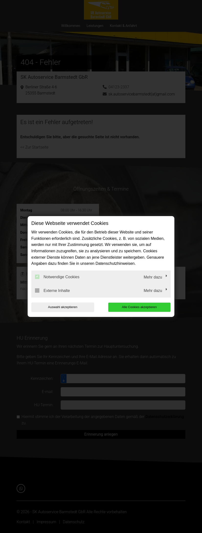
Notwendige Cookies (57, 277)
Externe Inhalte (52, 290)
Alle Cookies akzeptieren (139, 307)
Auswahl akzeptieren (62, 307)
